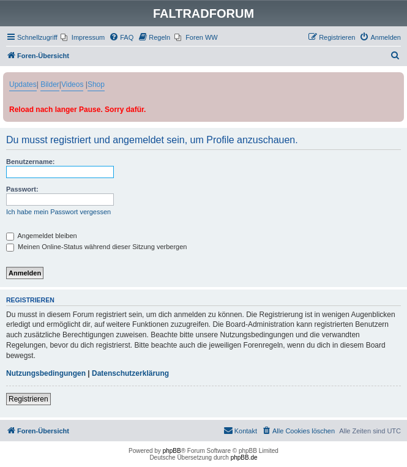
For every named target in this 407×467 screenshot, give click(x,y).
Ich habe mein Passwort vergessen (58, 211)
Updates (23, 84)
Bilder (49, 84)
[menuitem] (83, 37)
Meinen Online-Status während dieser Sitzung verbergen (96, 246)
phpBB (172, 450)
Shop (96, 84)
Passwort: (22, 189)
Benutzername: (30, 161)
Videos (72, 84)
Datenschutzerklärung (130, 373)
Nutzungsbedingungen (46, 373)
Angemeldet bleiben (41, 235)
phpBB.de (244, 457)
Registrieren (28, 399)
